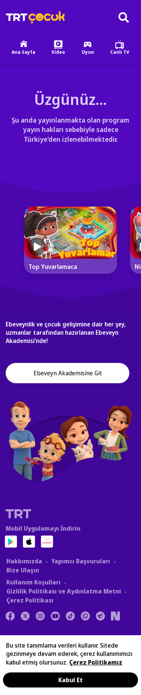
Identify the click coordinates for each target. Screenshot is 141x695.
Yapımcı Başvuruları (80, 561)
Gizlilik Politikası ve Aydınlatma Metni (63, 591)
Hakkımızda (24, 561)
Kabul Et (70, 680)
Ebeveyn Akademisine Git (67, 373)
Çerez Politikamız (95, 662)
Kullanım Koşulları (33, 582)
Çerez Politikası (29, 600)
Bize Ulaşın (22, 570)
